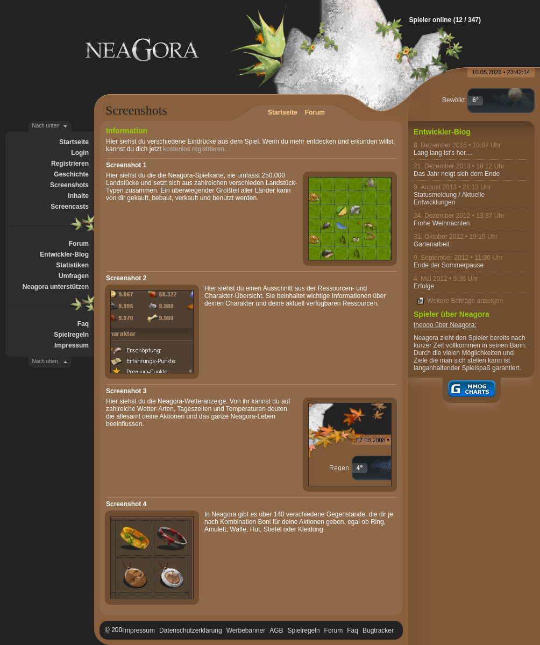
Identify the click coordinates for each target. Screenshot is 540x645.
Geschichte (71, 174)
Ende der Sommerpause (449, 265)
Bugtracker (378, 630)
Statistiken (72, 265)
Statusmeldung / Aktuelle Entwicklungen (449, 198)
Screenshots (69, 185)
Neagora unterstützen (56, 286)
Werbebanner (246, 630)
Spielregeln (71, 334)
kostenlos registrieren (193, 149)
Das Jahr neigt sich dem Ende (457, 174)
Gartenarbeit (432, 244)
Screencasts (70, 206)
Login (80, 153)
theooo (424, 325)
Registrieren (70, 163)
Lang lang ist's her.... (443, 153)
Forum (79, 243)
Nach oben (45, 361)
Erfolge (424, 286)
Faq (83, 324)
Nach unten (46, 126)
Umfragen (74, 276)
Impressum (71, 345)
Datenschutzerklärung (190, 630)
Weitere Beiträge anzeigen (465, 300)
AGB (276, 630)
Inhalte (78, 196)
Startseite (74, 142)
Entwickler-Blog (64, 254)
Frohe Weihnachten (442, 223)
